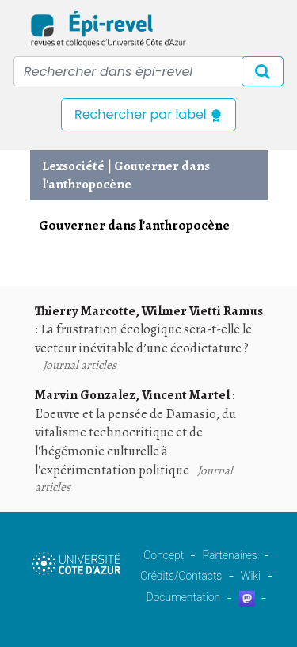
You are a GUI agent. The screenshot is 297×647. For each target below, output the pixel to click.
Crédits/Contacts (181, 575)
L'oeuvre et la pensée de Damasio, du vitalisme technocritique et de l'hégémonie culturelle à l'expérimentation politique (135, 442)
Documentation (183, 597)
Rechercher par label (148, 114)
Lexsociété (73, 166)
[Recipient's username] (148, 71)
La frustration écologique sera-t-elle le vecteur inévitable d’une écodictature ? (143, 338)
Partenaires (230, 555)
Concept (163, 555)
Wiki (251, 575)
